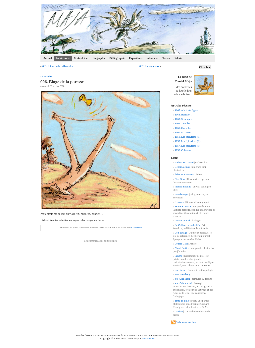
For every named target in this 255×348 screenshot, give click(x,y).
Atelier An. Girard (184, 162)
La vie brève (63, 58)
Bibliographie (117, 58)
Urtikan (179, 311)
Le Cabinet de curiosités (187, 225)
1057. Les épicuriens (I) (187, 145)
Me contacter (148, 338)
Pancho (178, 255)
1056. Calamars (183, 150)
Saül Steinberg (182, 274)
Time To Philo (182, 300)
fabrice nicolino (183, 186)
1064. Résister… (183, 114)
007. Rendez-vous (149, 66)
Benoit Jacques (182, 166)
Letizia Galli (181, 243)
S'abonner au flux (186, 322)
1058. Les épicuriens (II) (187, 141)
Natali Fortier (182, 247)
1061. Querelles (183, 127)
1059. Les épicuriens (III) (188, 136)
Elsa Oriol (180, 178)
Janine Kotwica (183, 206)
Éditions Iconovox (184, 174)
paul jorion (180, 269)
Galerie (178, 58)
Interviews (152, 58)
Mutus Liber (81, 58)
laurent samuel (182, 220)
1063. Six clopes (183, 118)
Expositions (135, 58)
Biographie (99, 58)
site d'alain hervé (183, 283)
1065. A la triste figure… (188, 110)
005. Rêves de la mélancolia (57, 66)
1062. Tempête (182, 123)
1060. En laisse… (184, 132)
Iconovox (179, 201)
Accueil (47, 58)
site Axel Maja (182, 278)
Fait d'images (181, 194)
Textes (166, 58)
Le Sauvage (181, 232)
